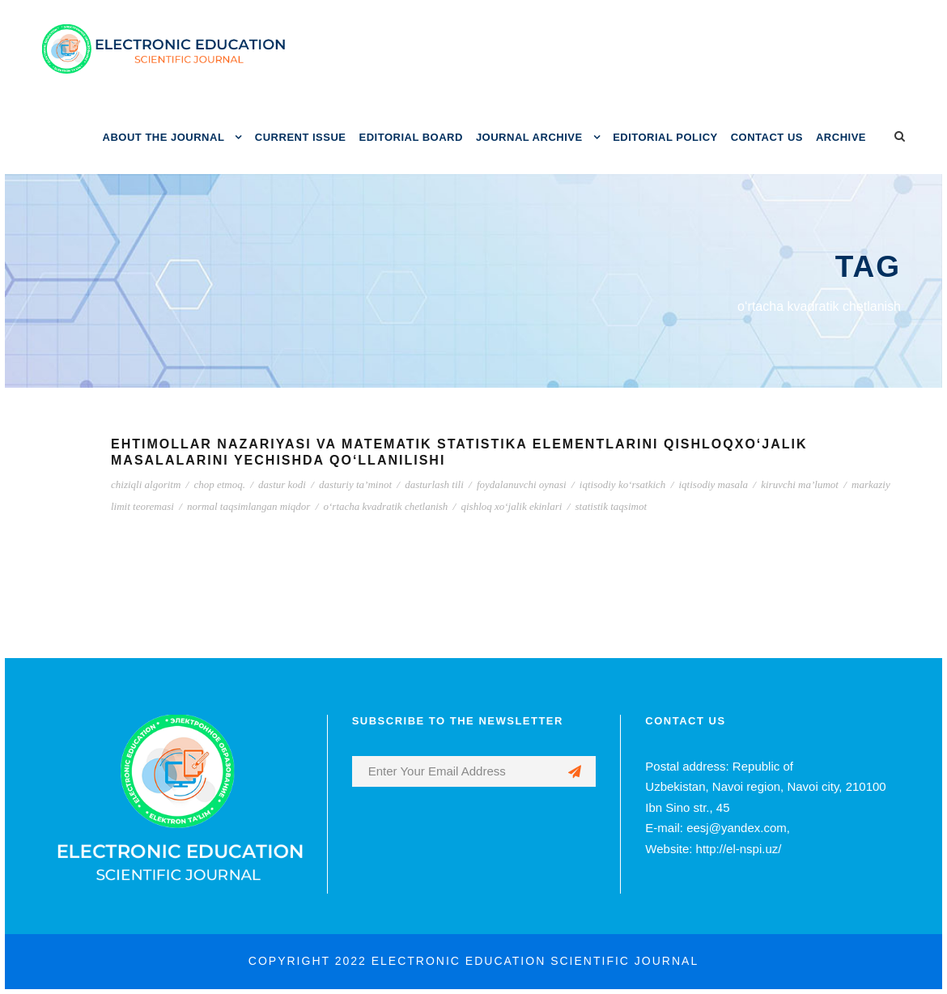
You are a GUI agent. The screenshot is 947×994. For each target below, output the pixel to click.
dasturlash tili (434, 484)
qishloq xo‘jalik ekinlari (511, 506)
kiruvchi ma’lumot (800, 484)
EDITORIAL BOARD (411, 137)
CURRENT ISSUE (300, 137)
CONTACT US (767, 137)
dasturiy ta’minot (355, 484)
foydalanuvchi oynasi (522, 484)
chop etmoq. (219, 484)
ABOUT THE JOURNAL (164, 137)
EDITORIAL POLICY (665, 137)
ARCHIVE (841, 137)
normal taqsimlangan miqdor (248, 506)
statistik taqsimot (611, 506)
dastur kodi (282, 484)
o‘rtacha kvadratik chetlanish (386, 506)
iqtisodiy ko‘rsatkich (623, 484)
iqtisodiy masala (714, 484)
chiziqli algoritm (145, 484)
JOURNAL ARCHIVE (529, 137)
